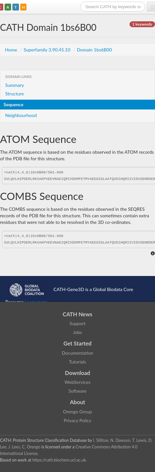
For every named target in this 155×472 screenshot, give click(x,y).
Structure (14, 93)
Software (78, 391)
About (77, 402)
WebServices (77, 382)
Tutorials (77, 361)
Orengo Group (77, 411)
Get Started (77, 343)
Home (11, 49)
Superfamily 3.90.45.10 (47, 49)
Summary (14, 85)
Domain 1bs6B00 (94, 49)
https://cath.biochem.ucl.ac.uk (59, 460)
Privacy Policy (77, 420)
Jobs (77, 332)
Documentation (77, 353)
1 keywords (142, 24)
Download (77, 372)
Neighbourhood (21, 115)
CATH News (78, 314)
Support (77, 323)
